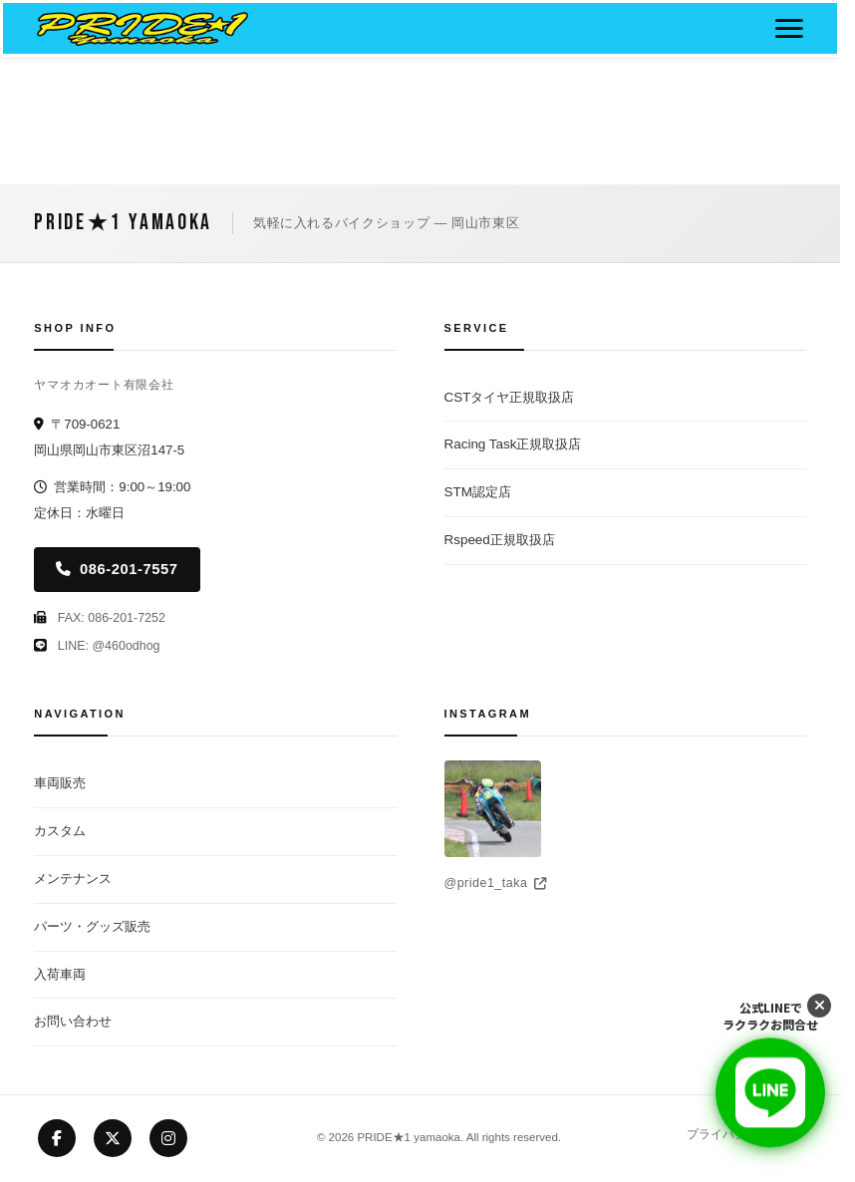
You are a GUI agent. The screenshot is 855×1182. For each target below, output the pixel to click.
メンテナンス (73, 878)
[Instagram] (168, 1138)
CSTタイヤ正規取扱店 (509, 397)
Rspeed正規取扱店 (499, 539)
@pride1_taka (495, 883)
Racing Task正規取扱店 (513, 444)
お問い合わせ (73, 1021)
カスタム (60, 830)
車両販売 (60, 782)
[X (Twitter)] (113, 1138)
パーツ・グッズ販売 (92, 926)
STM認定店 (477, 491)
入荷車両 (60, 974)
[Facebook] (57, 1138)
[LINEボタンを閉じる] (819, 1006)
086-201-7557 (116, 569)
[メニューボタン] (789, 29)
